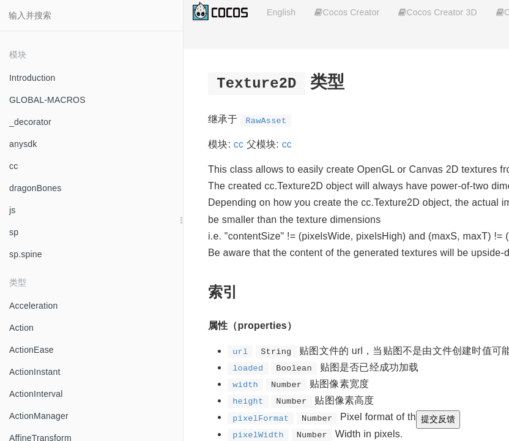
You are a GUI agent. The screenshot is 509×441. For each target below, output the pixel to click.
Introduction (32, 78)
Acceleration (33, 306)
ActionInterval (36, 394)
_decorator (30, 122)
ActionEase (31, 350)
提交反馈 (438, 419)
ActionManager (39, 416)
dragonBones (35, 188)
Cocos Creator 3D (437, 12)
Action (21, 328)
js (12, 210)
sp (13, 232)
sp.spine (25, 254)
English (281, 12)
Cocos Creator (346, 12)
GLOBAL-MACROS (47, 100)
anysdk (23, 144)
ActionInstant (35, 372)
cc (13, 166)
